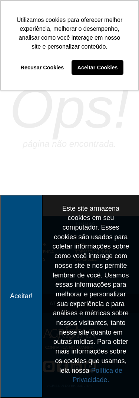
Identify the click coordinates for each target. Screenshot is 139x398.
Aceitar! (21, 296)
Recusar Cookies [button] (42, 67)
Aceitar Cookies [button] (97, 67)
